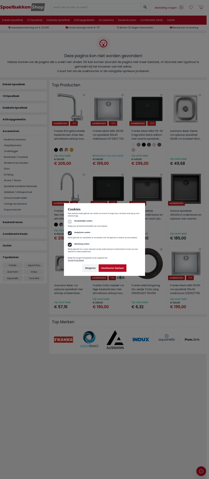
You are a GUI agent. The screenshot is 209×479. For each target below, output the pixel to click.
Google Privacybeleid (76, 260)
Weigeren (90, 268)
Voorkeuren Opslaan (112, 268)
